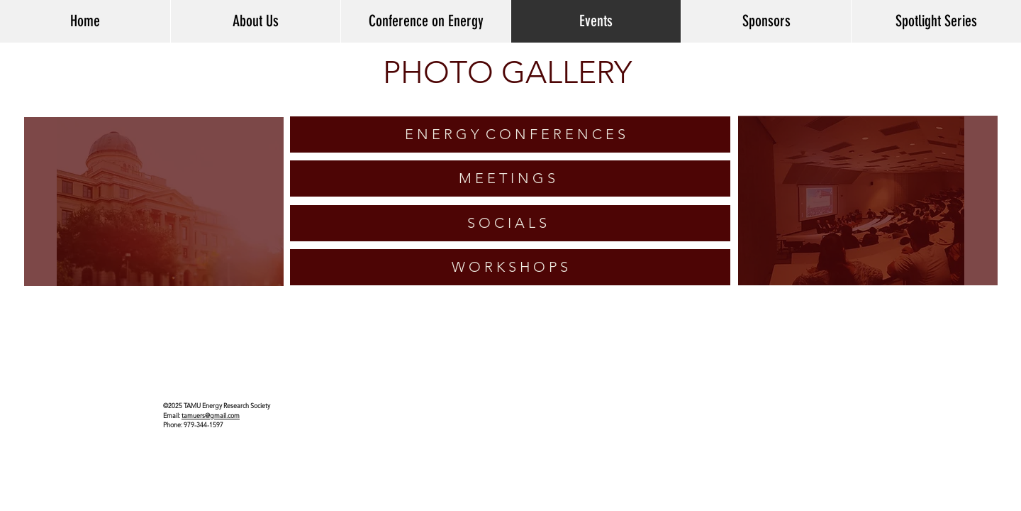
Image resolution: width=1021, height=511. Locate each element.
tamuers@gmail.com (211, 415)
